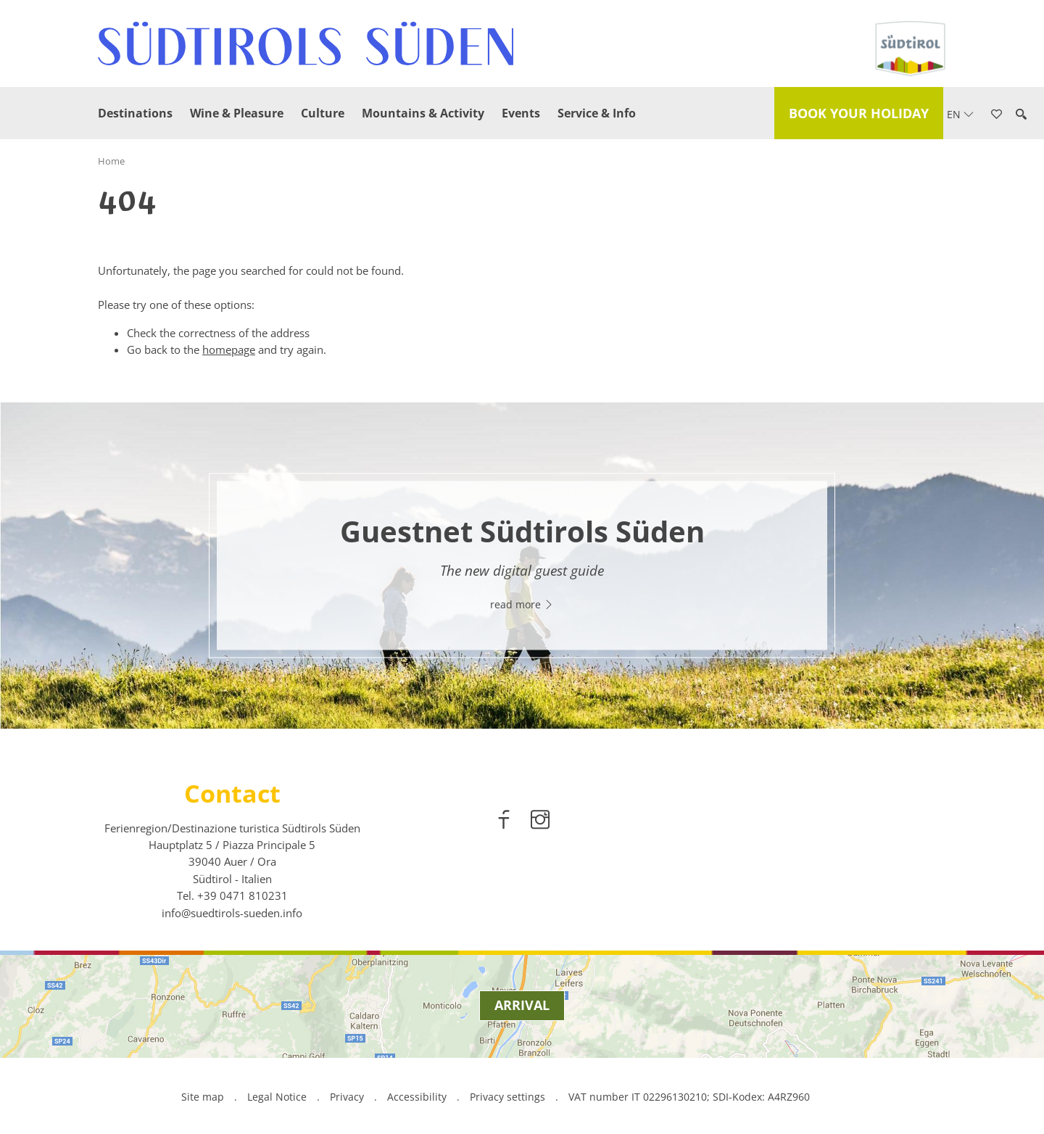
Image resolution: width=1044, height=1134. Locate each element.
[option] (522, 565)
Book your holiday (859, 113)
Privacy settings (509, 1097)
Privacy (347, 1097)
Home (111, 160)
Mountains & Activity (423, 113)
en (960, 114)
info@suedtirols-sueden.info (232, 913)
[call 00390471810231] (242, 895)
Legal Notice (277, 1097)
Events (521, 113)
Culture (322, 113)
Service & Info (597, 113)
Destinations (135, 113)
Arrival (522, 1005)
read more (522, 605)
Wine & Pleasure (236, 113)
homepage (228, 349)
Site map (202, 1097)
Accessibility (417, 1097)
